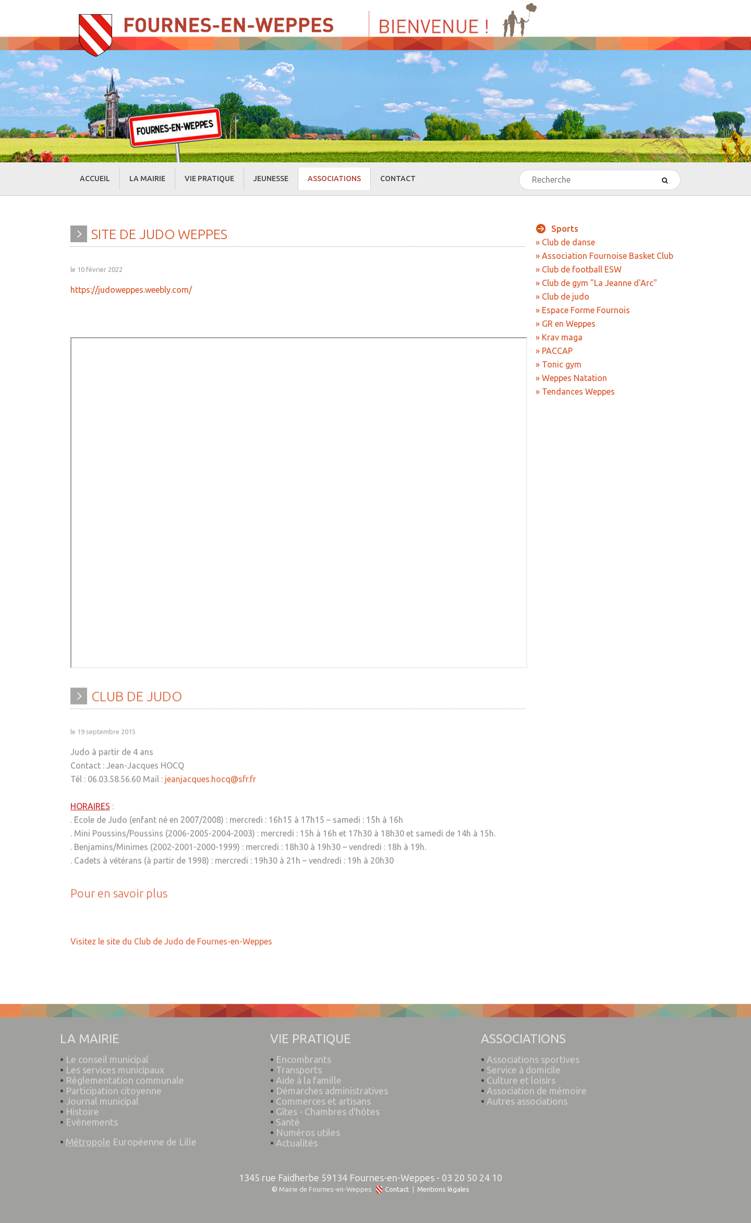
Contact (397, 1189)
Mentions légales (443, 1189)
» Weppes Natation (571, 378)
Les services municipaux (112, 1065)
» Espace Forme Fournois (583, 310)
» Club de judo (562, 296)
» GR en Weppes (566, 323)
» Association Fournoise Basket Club (604, 255)
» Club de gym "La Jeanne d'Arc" (596, 283)
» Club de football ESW (579, 269)
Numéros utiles (308, 1128)
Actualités (297, 1138)
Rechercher (519, 170)
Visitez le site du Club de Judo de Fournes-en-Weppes (171, 937)
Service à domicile (524, 1065)
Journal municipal (102, 1096)
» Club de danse (565, 242)
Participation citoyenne (114, 1086)
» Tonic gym (559, 364)
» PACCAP (554, 350)
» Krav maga (559, 337)
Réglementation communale (125, 1076)
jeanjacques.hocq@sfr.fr (210, 774)
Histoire (82, 1107)
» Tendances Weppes (575, 391)
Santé (288, 1117)
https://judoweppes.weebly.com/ (131, 289)
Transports (299, 1065)
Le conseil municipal (107, 1055)
